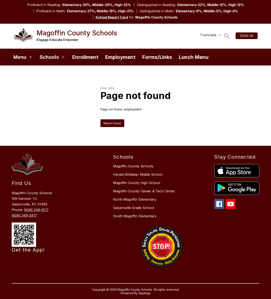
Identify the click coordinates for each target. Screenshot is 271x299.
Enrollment (85, 57)
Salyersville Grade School (133, 208)
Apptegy (145, 293)
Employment (120, 57)
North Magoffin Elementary (134, 199)
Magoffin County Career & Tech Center (144, 191)
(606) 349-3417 (24, 215)
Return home (112, 123)
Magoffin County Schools (133, 166)
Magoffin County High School (136, 183)
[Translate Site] (210, 35)
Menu (23, 57)
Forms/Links (157, 57)
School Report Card (111, 17)
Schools (52, 57)
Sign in (246, 36)
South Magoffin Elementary (135, 216)
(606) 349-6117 (36, 210)
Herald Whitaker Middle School (137, 174)
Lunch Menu (193, 57)
